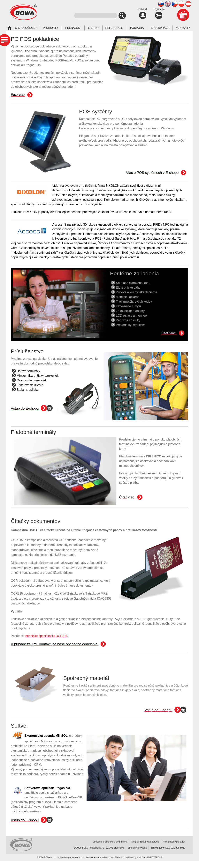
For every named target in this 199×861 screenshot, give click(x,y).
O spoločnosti (26, 27)
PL (181, 4)
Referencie (114, 27)
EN (168, 4)
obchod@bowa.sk (137, 847)
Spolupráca (160, 27)
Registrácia (159, 13)
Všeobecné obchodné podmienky (110, 841)
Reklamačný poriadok (174, 841)
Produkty (50, 27)
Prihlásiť (143, 13)
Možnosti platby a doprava (145, 841)
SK (161, 4)
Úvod (9, 28)
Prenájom (72, 27)
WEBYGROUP (155, 857)
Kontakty (183, 27)
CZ (175, 4)
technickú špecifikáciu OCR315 (46, 636)
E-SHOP (93, 27)
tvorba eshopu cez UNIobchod (110, 857)
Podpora (137, 27)
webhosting (131, 857)
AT (188, 4)
